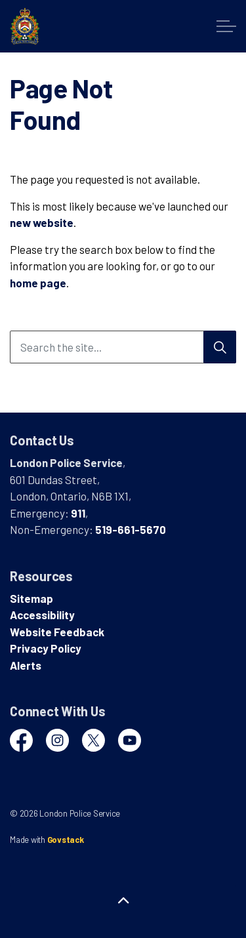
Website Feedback (57, 631)
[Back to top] (123, 900)
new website (41, 222)
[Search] (219, 347)
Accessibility (42, 614)
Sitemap (31, 598)
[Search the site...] (123, 347)
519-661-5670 (130, 529)
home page (38, 282)
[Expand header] (226, 26)
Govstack (65, 839)
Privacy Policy (45, 648)
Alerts (25, 665)
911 (78, 513)
